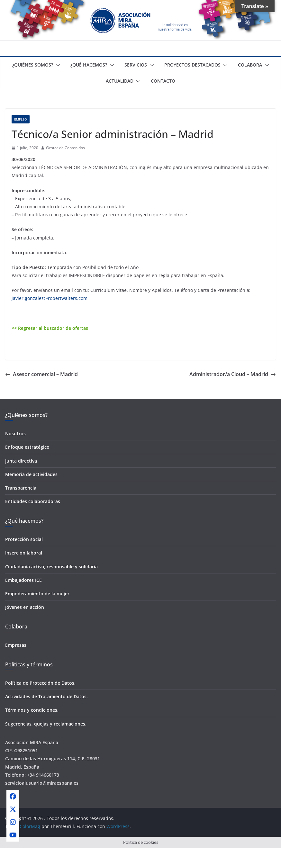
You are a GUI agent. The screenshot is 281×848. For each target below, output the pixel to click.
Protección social (24, 539)
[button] (56, 65)
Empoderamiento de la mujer (37, 594)
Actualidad (119, 81)
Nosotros (15, 433)
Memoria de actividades (31, 474)
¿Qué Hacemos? (88, 65)
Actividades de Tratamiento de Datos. (46, 696)
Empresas (15, 645)
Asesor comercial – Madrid (41, 374)
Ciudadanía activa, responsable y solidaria (51, 567)
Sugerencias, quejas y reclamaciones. (45, 724)
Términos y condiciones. (32, 710)
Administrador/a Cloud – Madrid (232, 374)
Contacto (163, 81)
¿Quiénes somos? (32, 65)
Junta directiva (21, 461)
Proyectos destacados (192, 65)
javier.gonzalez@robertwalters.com (49, 298)
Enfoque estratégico (27, 447)
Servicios (135, 65)
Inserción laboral (23, 553)
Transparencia (20, 488)
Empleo (20, 119)
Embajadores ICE (23, 580)
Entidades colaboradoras (32, 501)
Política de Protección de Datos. (40, 683)
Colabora (250, 65)
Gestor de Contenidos (65, 147)
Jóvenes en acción (24, 607)
